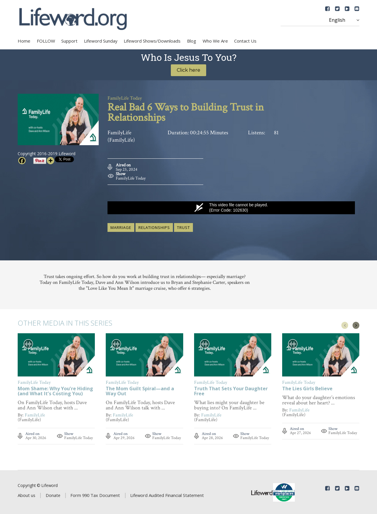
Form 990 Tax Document (95, 495)
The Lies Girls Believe (307, 388)
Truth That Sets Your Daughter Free (231, 391)
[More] (50, 160)
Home (24, 41)
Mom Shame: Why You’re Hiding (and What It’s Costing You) (55, 391)
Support (69, 41)
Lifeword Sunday (101, 41)
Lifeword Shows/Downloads (152, 41)
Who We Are (215, 41)
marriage (120, 226)
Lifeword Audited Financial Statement (167, 495)
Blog (191, 41)
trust (183, 226)
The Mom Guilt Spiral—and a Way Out (140, 391)
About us (26, 495)
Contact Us (245, 41)
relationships (154, 226)
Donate (53, 495)
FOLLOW (46, 41)
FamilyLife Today (131, 177)
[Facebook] (22, 160)
